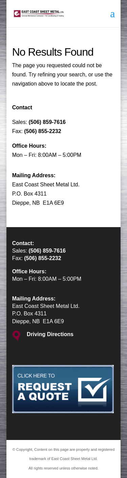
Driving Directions (50, 334)
